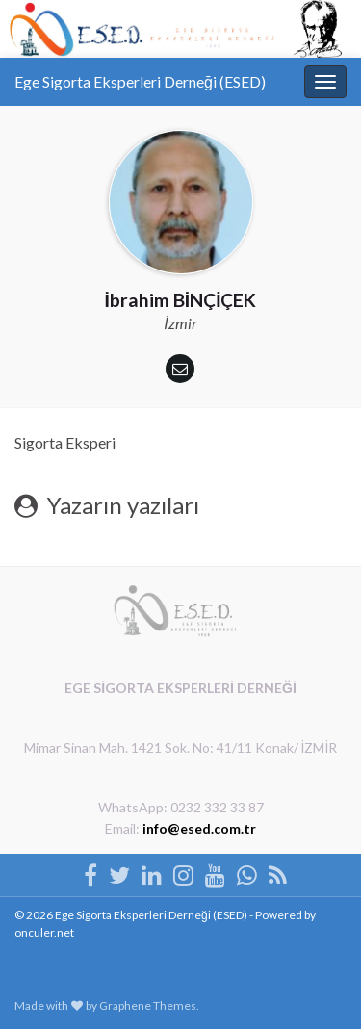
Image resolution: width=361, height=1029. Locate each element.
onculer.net (44, 932)
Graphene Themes (147, 1005)
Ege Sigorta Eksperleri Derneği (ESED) (140, 81)
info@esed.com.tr (199, 828)
